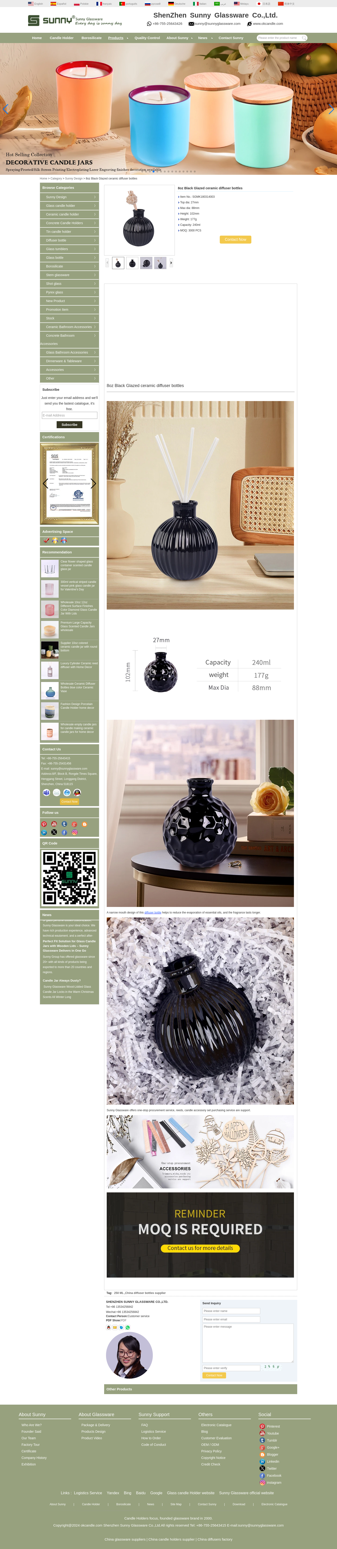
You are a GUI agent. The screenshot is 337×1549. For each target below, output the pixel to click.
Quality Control (147, 38)
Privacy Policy (211, 1451)
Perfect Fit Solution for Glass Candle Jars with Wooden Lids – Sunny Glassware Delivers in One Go (69, 947)
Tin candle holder (58, 232)
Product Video (91, 1438)
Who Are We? (32, 1425)
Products (115, 38)
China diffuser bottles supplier (145, 1293)
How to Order (151, 1438)
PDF (123, 1320)
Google (156, 1493)
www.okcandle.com (268, 24)
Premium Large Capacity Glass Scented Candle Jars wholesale (78, 626)
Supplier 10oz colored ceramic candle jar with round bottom (79, 646)
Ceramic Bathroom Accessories (69, 327)
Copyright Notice (213, 1458)
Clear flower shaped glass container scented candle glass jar (77, 565)
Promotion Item (57, 309)
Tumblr (270, 1440)
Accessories (55, 370)
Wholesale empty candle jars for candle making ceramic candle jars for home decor (78, 728)
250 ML (119, 1293)
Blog (204, 1431)
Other (50, 378)
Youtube (270, 1433)
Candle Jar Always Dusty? (62, 982)
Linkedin (270, 1461)
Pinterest (270, 1426)
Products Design (93, 1431)
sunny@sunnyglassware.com (218, 24)
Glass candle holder (60, 206)
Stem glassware (58, 275)
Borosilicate (91, 38)
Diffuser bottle (56, 240)
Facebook (270, 1475)
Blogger (270, 1454)
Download (239, 1504)
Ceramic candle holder (62, 214)
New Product (55, 301)
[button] (142, 171)
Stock (50, 318)
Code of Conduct (153, 1445)
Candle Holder (62, 38)
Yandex (113, 1493)
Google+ (270, 1447)
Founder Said (31, 1431)
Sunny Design (74, 178)
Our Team (29, 1438)
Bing (127, 1493)
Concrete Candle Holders (64, 223)
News (202, 38)
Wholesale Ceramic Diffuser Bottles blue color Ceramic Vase (78, 687)
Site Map (176, 1504)
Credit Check (210, 1464)
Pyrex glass (54, 292)
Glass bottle (54, 257)
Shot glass (53, 283)
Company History (34, 1458)
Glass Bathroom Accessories (67, 352)
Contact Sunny (231, 38)
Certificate (29, 1451)
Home (37, 38)
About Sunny (177, 38)
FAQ (144, 1425)
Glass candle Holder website (191, 1493)
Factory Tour (31, 1445)
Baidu (141, 1493)
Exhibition (29, 1464)
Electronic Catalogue (216, 1425)
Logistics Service (153, 1431)
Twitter (270, 1468)
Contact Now (70, 801)
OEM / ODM (210, 1445)
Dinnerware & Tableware (64, 361)
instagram (270, 1482)
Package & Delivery (95, 1425)
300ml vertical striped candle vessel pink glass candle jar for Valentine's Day (78, 585)
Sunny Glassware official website (246, 1493)
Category (56, 178)
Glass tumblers (57, 249)
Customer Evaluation (216, 1438)
